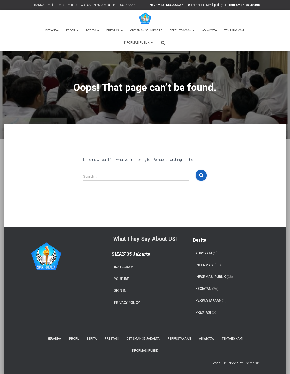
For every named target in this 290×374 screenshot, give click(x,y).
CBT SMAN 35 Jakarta (95, 5)
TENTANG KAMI (234, 30)
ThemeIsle (252, 363)
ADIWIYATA (209, 30)
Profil (50, 5)
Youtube (121, 279)
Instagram (123, 267)
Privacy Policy (127, 303)
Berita (60, 5)
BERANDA (37, 5)
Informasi (204, 265)
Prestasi (72, 5)
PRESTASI (203, 312)
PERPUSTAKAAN (124, 5)
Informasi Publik (138, 42)
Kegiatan (203, 289)
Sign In (120, 291)
